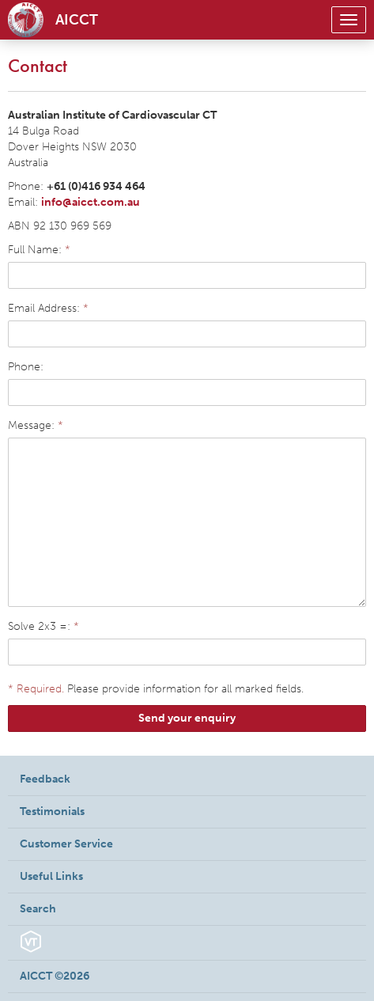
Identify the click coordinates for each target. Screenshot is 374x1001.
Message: (35, 425)
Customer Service (66, 844)
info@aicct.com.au (90, 202)
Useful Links (51, 876)
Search (38, 909)
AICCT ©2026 (54, 976)
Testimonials (52, 811)
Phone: (25, 366)
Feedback (45, 779)
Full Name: (39, 249)
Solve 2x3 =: (43, 626)
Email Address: (48, 308)
